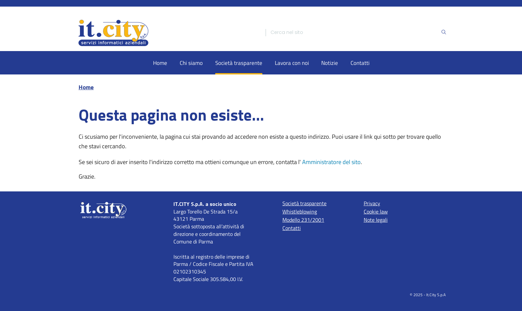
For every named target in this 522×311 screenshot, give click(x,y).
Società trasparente (238, 63)
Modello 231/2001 (303, 220)
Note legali (376, 220)
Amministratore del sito (331, 161)
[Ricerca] (356, 32)
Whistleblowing (299, 211)
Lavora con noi (292, 63)
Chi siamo (191, 63)
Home (160, 63)
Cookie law (376, 211)
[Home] (166, 32)
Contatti (360, 63)
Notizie (329, 63)
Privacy (372, 203)
